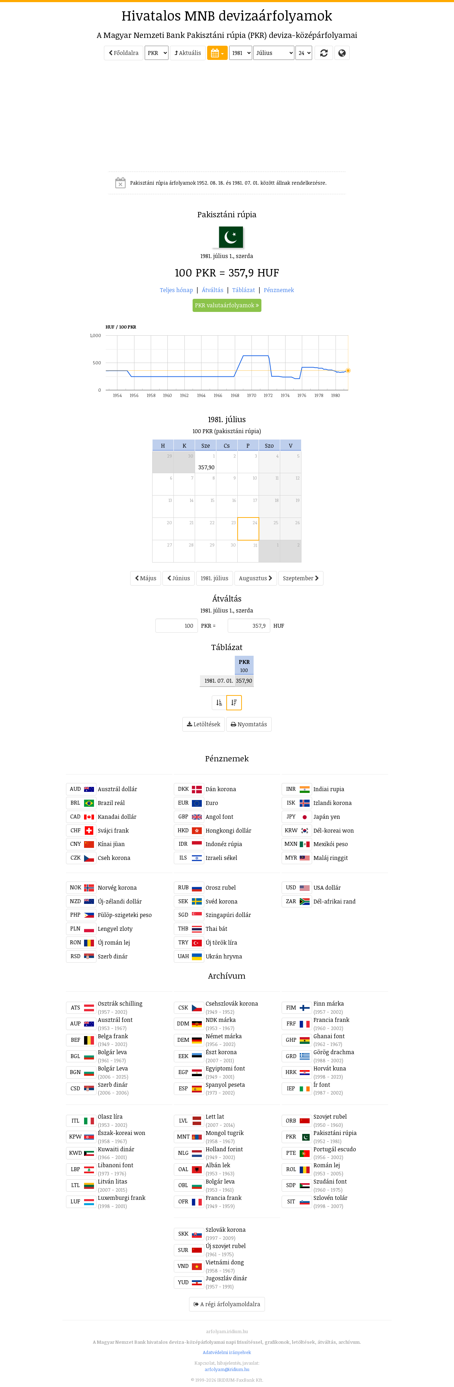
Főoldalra (124, 53)
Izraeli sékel (221, 858)
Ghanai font (329, 1036)
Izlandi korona (333, 803)
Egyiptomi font (225, 1068)
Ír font (322, 1085)
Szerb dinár (113, 956)
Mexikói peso (331, 844)
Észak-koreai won (121, 1133)
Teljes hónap (176, 290)
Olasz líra (110, 1116)
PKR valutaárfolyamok (227, 305)
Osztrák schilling (120, 1003)
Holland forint (224, 1149)
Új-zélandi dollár (120, 901)
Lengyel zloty (115, 929)
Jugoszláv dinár (226, 1278)
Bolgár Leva (113, 1068)
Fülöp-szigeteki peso (125, 915)
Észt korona (221, 1052)
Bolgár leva (112, 1052)
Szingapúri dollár (228, 915)
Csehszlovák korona (232, 1003)
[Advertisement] (34, 119)
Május (145, 578)
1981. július (214, 578)
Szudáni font (330, 1181)
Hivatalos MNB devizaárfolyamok (227, 15)
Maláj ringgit (331, 858)
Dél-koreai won (334, 830)
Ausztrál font (115, 1020)
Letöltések (203, 724)
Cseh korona (114, 858)
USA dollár (327, 887)
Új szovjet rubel (226, 1246)
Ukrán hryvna (224, 956)
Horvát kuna (330, 1068)
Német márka (224, 1036)
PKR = (208, 626)
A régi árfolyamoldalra (227, 1304)
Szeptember (301, 578)
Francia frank (331, 1020)
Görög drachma (334, 1052)
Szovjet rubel (330, 1116)
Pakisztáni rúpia (335, 1133)
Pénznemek (279, 290)
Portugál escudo (335, 1149)
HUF (278, 626)
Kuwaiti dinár (116, 1149)
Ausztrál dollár (117, 789)
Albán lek (218, 1165)
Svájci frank (113, 830)
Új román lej (114, 942)
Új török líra (221, 942)
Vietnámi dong (225, 1262)
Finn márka (329, 1003)
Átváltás (212, 290)
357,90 (207, 467)
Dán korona (221, 789)
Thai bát (216, 929)
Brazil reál (111, 803)
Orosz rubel (221, 887)
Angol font (219, 817)
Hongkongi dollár (228, 830)
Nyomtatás (249, 724)
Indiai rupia (329, 789)
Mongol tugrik (225, 1133)
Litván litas (112, 1181)
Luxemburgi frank (121, 1198)
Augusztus (255, 578)
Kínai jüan (111, 844)
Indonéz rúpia (224, 844)
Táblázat (243, 290)
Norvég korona (117, 887)
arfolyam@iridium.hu (227, 1369)
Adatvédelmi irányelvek (227, 1352)
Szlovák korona (226, 1230)
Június (178, 578)
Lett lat (215, 1116)
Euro (212, 803)
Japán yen (327, 817)
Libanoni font (115, 1165)
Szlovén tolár (331, 1198)
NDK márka (221, 1020)
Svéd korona (222, 901)
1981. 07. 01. (219, 680)
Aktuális (188, 53)
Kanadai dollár (117, 817)
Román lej (327, 1165)
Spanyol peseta (225, 1085)
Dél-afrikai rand (335, 901)
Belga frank (113, 1036)
